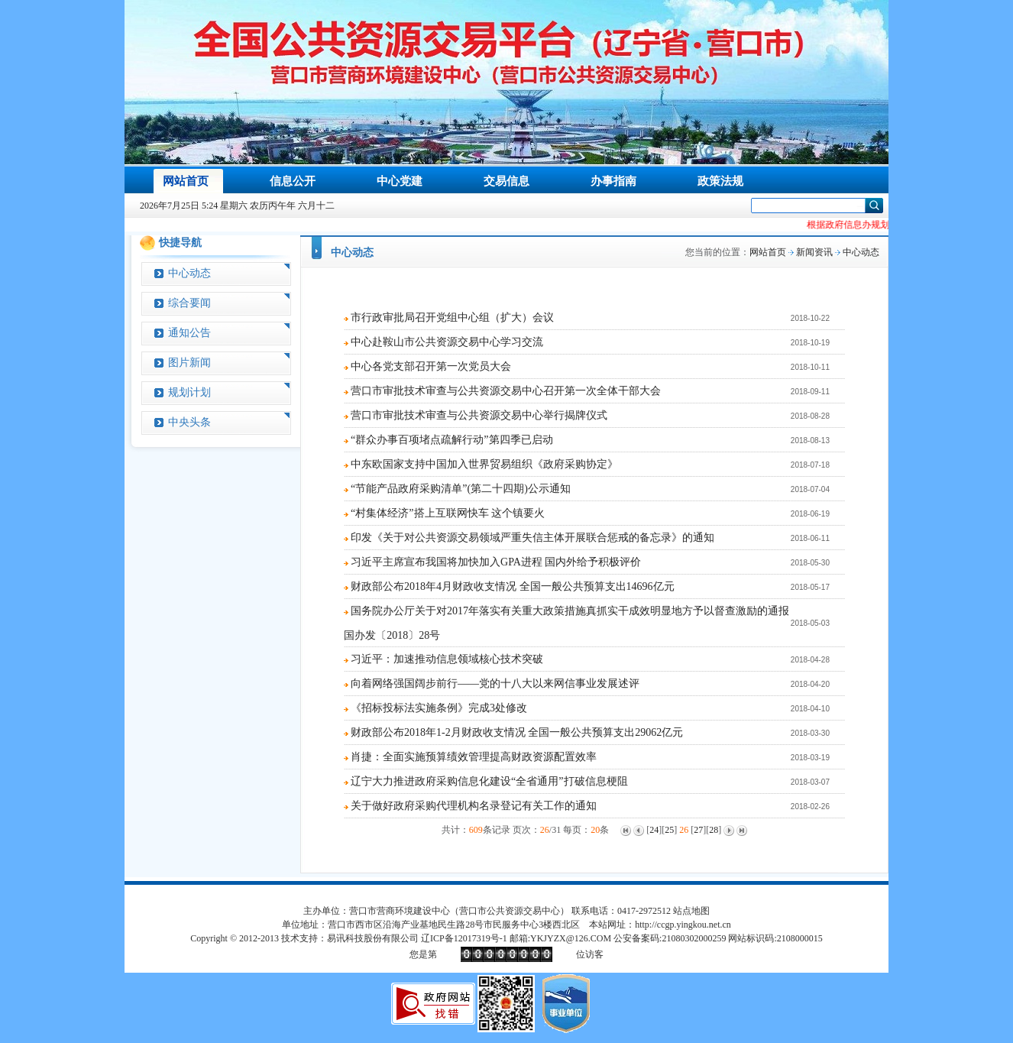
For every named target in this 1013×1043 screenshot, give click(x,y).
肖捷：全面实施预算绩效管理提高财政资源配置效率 (474, 757)
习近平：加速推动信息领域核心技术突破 (447, 659)
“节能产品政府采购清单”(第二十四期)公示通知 (461, 488)
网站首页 (767, 252)
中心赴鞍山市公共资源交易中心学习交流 (447, 342)
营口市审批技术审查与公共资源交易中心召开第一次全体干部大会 (506, 391)
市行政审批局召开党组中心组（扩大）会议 (452, 317)
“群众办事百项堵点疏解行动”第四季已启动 (451, 439)
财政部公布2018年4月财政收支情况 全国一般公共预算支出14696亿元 (513, 586)
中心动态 (189, 273)
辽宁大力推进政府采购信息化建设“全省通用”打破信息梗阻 (489, 781)
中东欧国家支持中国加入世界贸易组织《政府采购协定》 (484, 464)
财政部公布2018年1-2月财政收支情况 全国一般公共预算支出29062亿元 (517, 732)
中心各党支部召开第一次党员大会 (431, 366)
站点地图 (691, 910)
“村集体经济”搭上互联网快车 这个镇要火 (448, 513)
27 (698, 829)
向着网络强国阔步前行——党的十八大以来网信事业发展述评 (495, 683)
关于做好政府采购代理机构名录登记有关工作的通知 (474, 805)
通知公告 (189, 332)
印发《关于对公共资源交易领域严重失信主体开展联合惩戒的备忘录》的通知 (532, 537)
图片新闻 (189, 362)
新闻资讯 (814, 252)
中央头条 (189, 422)
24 (654, 829)
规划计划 (189, 392)
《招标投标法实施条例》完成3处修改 (439, 708)
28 (713, 829)
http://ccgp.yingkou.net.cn (683, 924)
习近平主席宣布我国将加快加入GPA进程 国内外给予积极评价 (496, 562)
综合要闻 (189, 303)
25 (669, 829)
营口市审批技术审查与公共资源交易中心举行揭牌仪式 (479, 415)
